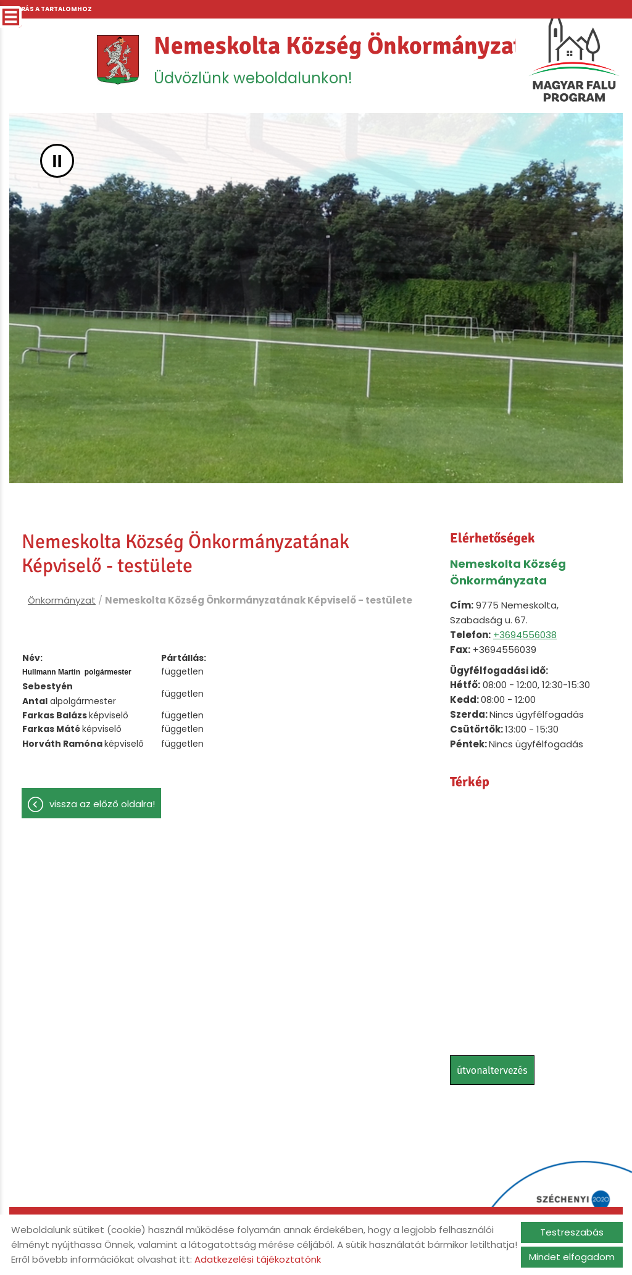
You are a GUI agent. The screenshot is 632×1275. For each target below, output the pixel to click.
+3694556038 (525, 635)
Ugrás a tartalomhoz (51, 9)
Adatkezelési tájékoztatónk (257, 1259)
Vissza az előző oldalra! (102, 805)
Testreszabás (572, 1232)
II (57, 162)
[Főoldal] (116, 60)
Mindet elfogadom (572, 1256)
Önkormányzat (62, 601)
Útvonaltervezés (492, 1072)
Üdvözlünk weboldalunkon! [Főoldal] (344, 60)
